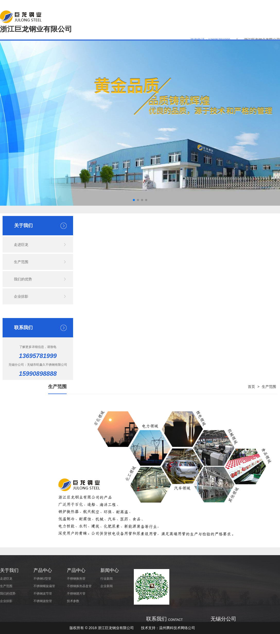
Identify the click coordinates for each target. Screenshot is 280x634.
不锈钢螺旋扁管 (44, 586)
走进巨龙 (21, 245)
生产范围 (21, 262)
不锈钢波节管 (42, 593)
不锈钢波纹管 (42, 601)
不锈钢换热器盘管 (79, 586)
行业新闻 (106, 578)
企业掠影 (21, 296)
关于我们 (9, 570)
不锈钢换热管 (76, 578)
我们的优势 (23, 279)
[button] (134, 200)
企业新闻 (106, 586)
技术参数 (73, 601)
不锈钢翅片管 (76, 593)
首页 (251, 387)
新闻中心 (109, 570)
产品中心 (42, 570)
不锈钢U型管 (42, 578)
